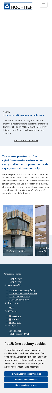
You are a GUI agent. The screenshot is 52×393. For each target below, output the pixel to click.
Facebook (15, 316)
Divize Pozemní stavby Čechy (22, 290)
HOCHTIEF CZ (15, 279)
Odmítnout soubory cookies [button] (26, 379)
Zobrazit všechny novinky (26, 140)
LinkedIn (14, 319)
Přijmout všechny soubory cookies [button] (26, 374)
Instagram (15, 322)
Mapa (11, 308)
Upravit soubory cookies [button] (26, 385)
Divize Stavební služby (19, 299)
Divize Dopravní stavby (19, 296)
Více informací (32, 367)
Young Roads (15, 331)
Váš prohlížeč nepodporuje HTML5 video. (26, 59)
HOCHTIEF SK (15, 282)
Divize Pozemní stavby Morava (23, 293)
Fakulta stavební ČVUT (19, 334)
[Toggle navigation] (44, 5)
